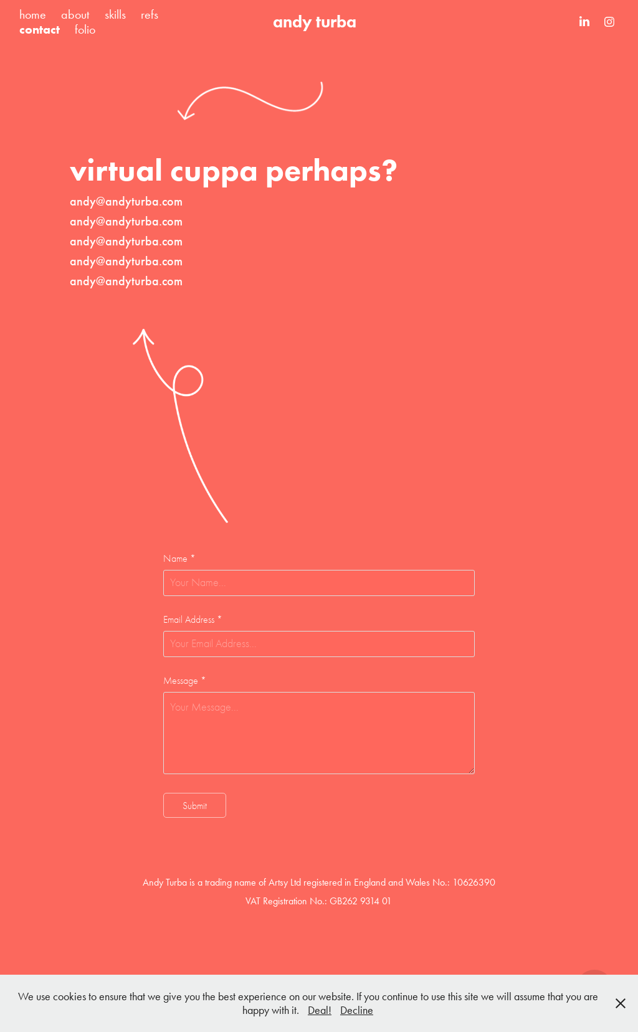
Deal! (319, 1010)
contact (39, 29)
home (32, 14)
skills (115, 14)
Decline (356, 1010)
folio (85, 29)
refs (149, 14)
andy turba (314, 21)
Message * (184, 681)
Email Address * (192, 620)
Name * (179, 559)
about (75, 14)
